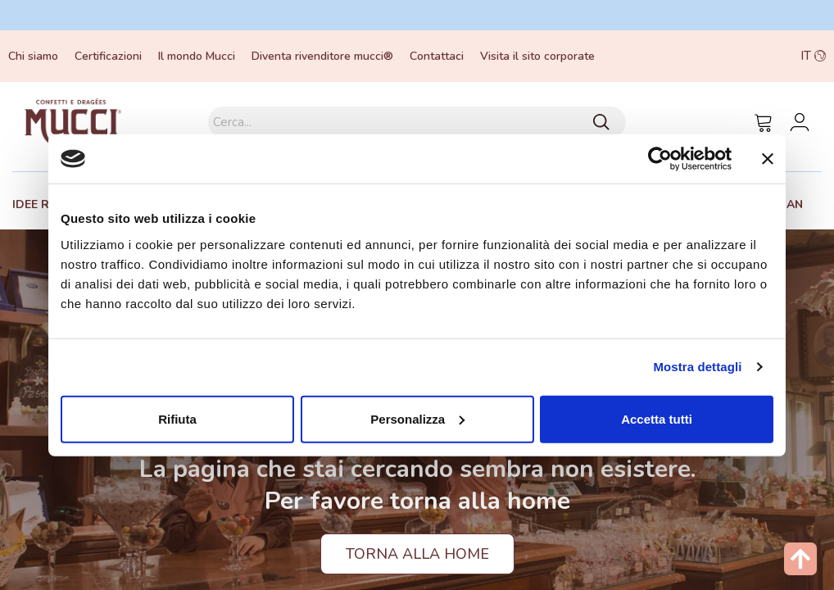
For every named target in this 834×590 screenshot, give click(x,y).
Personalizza (417, 418)
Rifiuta (177, 418)
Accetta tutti (656, 418)
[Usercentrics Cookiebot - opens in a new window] (660, 159)
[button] (745, 56)
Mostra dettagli (697, 367)
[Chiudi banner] (767, 159)
